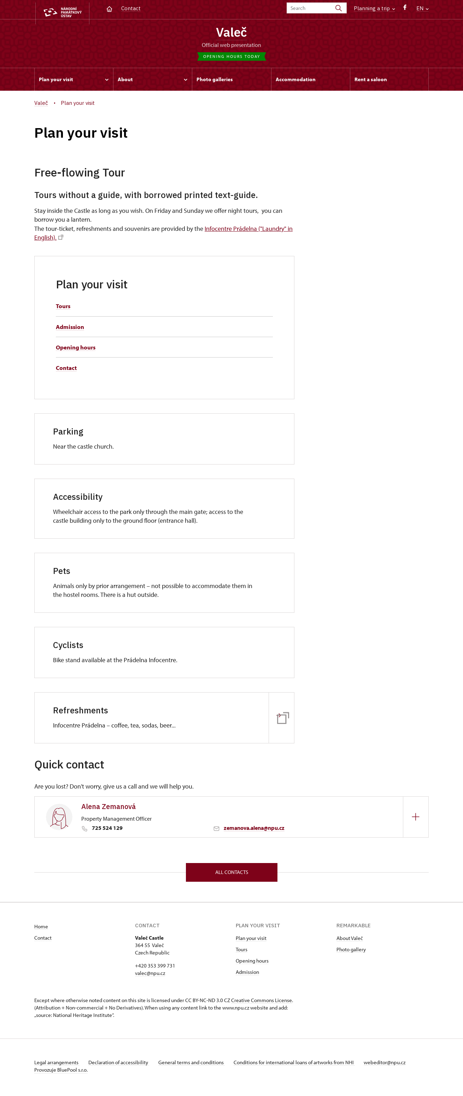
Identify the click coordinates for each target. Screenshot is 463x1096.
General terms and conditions (196, 1065)
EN (422, 8)
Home (41, 929)
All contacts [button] (231, 874)
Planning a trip (374, 8)
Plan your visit (251, 941)
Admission (71, 328)
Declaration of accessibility (121, 1065)
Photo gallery (351, 952)
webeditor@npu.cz (394, 1065)
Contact (131, 8)
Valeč (231, 33)
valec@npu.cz (150, 975)
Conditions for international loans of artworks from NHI (301, 1065)
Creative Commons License (261, 1003)
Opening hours (77, 349)
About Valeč (349, 941)
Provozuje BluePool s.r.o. (61, 1072)
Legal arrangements (57, 1065)
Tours (64, 308)
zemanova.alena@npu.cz (254, 829)
